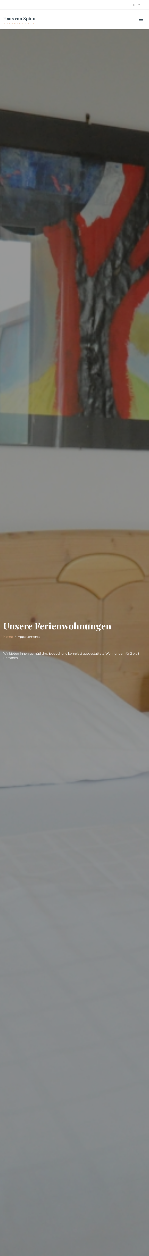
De (136, 4)
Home (8, 637)
